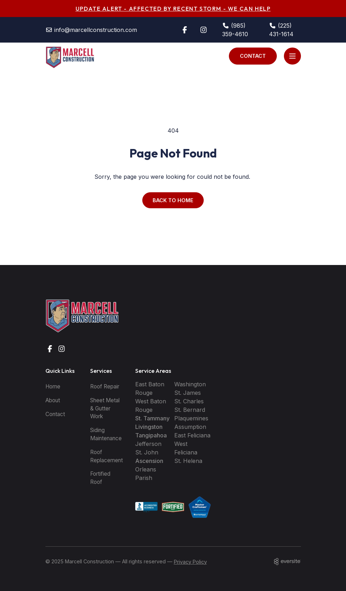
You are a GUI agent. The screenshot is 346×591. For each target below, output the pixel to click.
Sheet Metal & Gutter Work (105, 408)
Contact (253, 56)
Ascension (149, 460)
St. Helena (188, 460)
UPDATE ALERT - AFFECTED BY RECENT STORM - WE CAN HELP (173, 8)
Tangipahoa (151, 435)
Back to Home (173, 200)
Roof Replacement (106, 456)
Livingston (149, 426)
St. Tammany (152, 418)
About (52, 400)
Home (52, 386)
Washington (190, 384)
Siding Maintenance (106, 434)
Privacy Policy (190, 562)
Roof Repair (104, 386)
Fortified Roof (100, 477)
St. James (187, 392)
